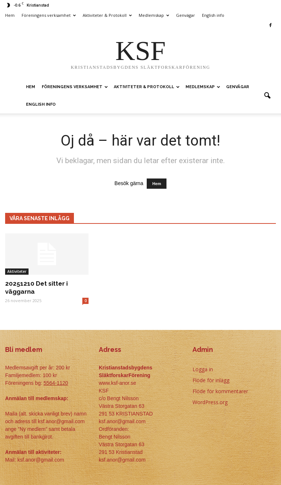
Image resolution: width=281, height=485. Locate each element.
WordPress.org (210, 402)
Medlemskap (154, 15)
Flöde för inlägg (210, 380)
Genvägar (185, 15)
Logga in (202, 369)
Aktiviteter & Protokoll (107, 15)
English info (213, 15)
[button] (267, 96)
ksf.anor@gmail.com (122, 460)
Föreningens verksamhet (49, 15)
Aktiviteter (16, 271)
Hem (10, 15)
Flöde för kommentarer (220, 391)
